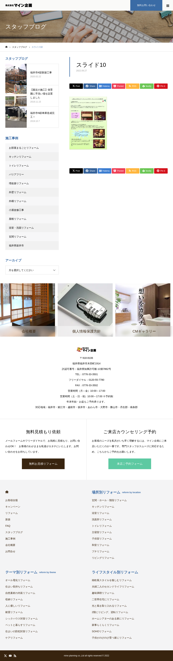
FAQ (7, 525)
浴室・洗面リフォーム (21, 227)
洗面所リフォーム (102, 519)
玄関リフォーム (17, 236)
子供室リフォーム (102, 538)
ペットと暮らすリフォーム (20, 625)
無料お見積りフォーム (43, 463)
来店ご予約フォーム (130, 463)
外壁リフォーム (19, 192)
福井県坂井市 (16, 245)
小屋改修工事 (16, 210)
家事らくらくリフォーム (105, 625)
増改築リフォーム (19, 183)
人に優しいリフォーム (17, 605)
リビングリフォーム (103, 557)
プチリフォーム (100, 551)
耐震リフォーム (14, 612)
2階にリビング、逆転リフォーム (110, 612)
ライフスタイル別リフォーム (115, 572)
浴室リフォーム (100, 513)
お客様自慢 (11, 500)
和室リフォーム (100, 545)
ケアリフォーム (14, 637)
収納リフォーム (14, 599)
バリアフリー (16, 174)
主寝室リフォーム (102, 532)
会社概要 (10, 545)
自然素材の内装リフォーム (20, 593)
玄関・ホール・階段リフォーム (109, 500)
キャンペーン (12, 506)
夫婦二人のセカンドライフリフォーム (113, 586)
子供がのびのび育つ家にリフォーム (112, 637)
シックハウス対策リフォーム (21, 618)
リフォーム (11, 513)
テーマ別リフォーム (30, 572)
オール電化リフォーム (17, 580)
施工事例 (10, 538)
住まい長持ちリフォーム (19, 586)
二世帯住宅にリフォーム (105, 599)
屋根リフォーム (17, 218)
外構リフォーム (17, 201)
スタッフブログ (14, 532)
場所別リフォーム (116, 492)
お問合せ (10, 551)
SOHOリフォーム (102, 631)
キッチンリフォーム (20, 156)
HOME (6, 491)
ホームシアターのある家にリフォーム (113, 618)
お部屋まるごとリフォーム (24, 147)
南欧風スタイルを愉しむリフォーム (112, 580)
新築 (7, 519)
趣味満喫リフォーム (103, 593)
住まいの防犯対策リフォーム (21, 631)
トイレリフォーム (19, 165)
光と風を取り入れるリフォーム (109, 605)
